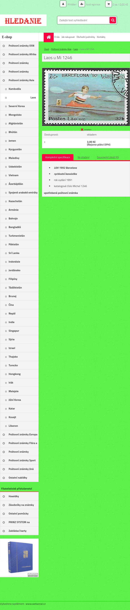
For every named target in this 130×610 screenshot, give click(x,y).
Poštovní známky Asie (61, 49)
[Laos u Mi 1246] (86, 69)
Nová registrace (92, 4)
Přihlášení (70, 4)
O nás (57, 37)
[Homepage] (49, 37)
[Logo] (23, 20)
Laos (75, 49)
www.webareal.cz (36, 604)
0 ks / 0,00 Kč (120, 4)
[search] (113, 20)
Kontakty (101, 37)
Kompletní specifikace (57, 157)
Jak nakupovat (68, 37)
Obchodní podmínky (86, 37)
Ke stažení (83, 157)
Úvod (46, 49)
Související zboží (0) (108, 157)
